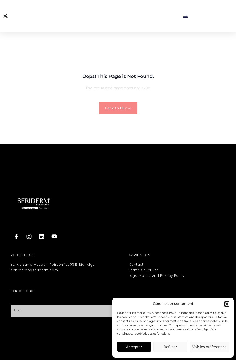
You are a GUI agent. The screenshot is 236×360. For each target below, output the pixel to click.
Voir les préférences (209, 347)
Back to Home (118, 108)
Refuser (170, 347)
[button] (226, 304)
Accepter (134, 347)
